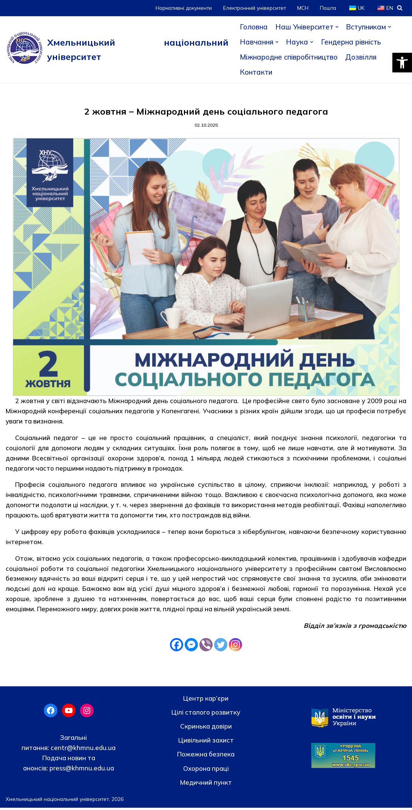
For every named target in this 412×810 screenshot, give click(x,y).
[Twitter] (220, 647)
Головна (253, 26)
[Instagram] (235, 647)
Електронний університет (253, 8)
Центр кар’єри (205, 700)
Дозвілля (363, 56)
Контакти (255, 72)
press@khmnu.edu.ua (81, 771)
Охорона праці (206, 771)
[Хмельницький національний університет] (117, 49)
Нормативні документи (181, 8)
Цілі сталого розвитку (205, 715)
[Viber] (206, 647)
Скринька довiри (206, 729)
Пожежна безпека (206, 757)
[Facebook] (176, 647)
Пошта (327, 8)
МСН (302, 8)
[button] (402, 62)
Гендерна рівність (351, 41)
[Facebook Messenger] (191, 647)
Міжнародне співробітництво (289, 56)
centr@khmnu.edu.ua (82, 750)
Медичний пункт (206, 785)
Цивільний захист (206, 743)
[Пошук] (400, 8)
